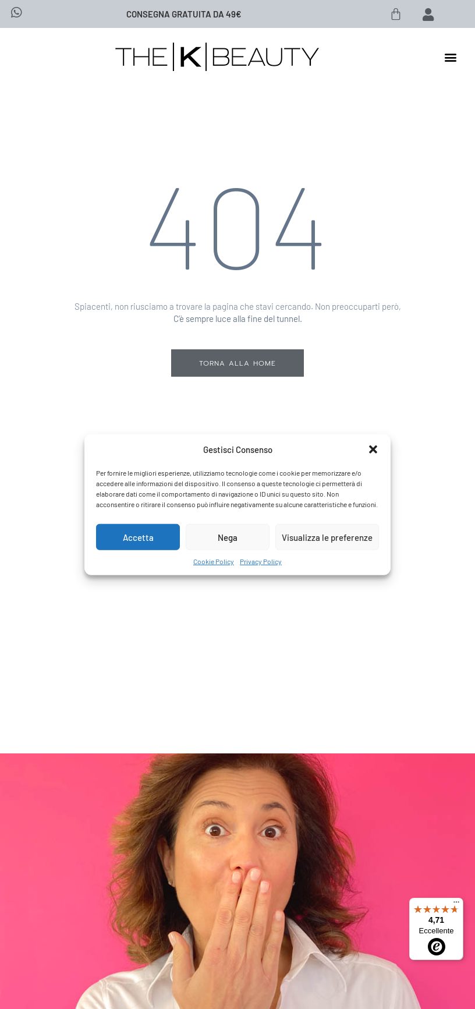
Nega (228, 537)
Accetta (138, 537)
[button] (373, 449)
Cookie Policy (213, 561)
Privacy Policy (261, 561)
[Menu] (456, 905)
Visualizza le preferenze (327, 537)
